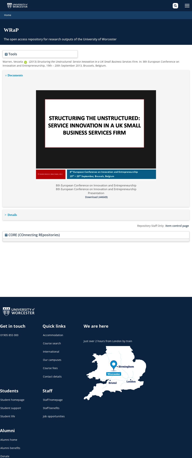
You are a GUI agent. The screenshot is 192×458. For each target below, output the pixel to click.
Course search (52, 341)
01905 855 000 (9, 333)
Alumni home (8, 437)
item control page (178, 222)
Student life (7, 414)
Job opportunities (54, 414)
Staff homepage (53, 397)
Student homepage (12, 397)
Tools (10, 52)
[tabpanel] (96, 136)
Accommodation (53, 333)
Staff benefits (51, 406)
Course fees (50, 366)
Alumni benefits (10, 446)
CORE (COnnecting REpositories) (30, 232)
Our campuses (52, 358)
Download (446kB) (96, 194)
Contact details (52, 374)
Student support (10, 406)
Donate (4, 454)
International (51, 349)
